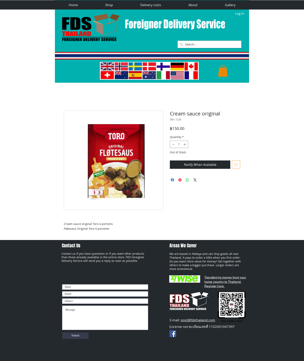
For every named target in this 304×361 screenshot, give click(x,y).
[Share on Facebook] (172, 180)
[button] (109, 5)
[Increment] (185, 144)
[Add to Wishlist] (236, 164)
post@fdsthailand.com (198, 320)
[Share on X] (195, 180)
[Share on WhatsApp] (187, 180)
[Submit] (75, 335)
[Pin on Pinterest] (180, 180)
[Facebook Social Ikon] (172, 333)
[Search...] (209, 44)
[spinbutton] (179, 144)
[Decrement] (172, 144)
